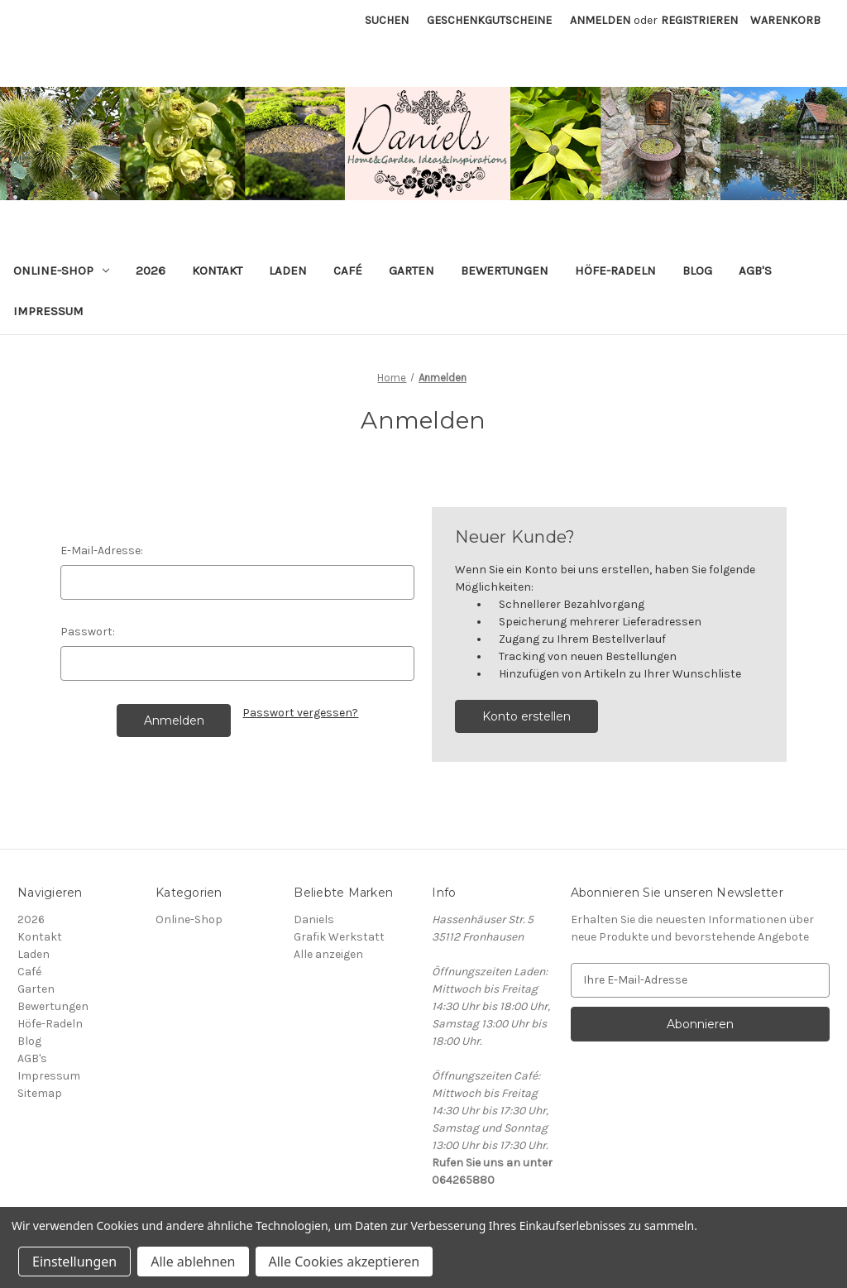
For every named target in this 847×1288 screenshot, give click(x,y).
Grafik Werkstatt (339, 937)
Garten (411, 270)
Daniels (314, 919)
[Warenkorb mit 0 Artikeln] (785, 20)
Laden (288, 270)
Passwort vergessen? (300, 713)
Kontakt (217, 270)
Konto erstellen (526, 716)
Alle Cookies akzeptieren (344, 1261)
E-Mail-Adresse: (101, 550)
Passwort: (87, 632)
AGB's (755, 270)
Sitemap (39, 1093)
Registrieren (699, 20)
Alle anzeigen (328, 954)
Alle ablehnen (193, 1261)
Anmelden (600, 20)
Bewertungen (504, 270)
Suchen (387, 20)
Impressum (48, 311)
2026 (150, 270)
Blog (697, 270)
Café (347, 270)
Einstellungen (74, 1261)
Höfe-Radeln (615, 270)
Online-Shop (61, 270)
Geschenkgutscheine (489, 20)
